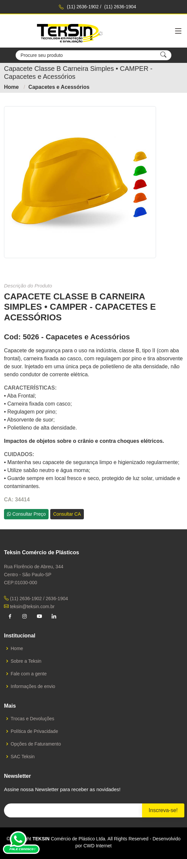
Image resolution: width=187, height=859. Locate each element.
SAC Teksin (23, 756)
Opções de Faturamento (36, 744)
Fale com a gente (29, 673)
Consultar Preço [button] (26, 514)
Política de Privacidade (34, 731)
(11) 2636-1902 (83, 6)
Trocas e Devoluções (32, 718)
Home (11, 87)
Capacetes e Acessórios (59, 87)
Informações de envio (33, 686)
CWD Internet (98, 845)
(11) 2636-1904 (120, 6)
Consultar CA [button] (67, 514)
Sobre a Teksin (26, 661)
